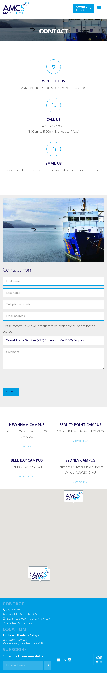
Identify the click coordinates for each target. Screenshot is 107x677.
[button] (40, 575)
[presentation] (30, 379)
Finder (83, 8)
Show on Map (26, 446)
